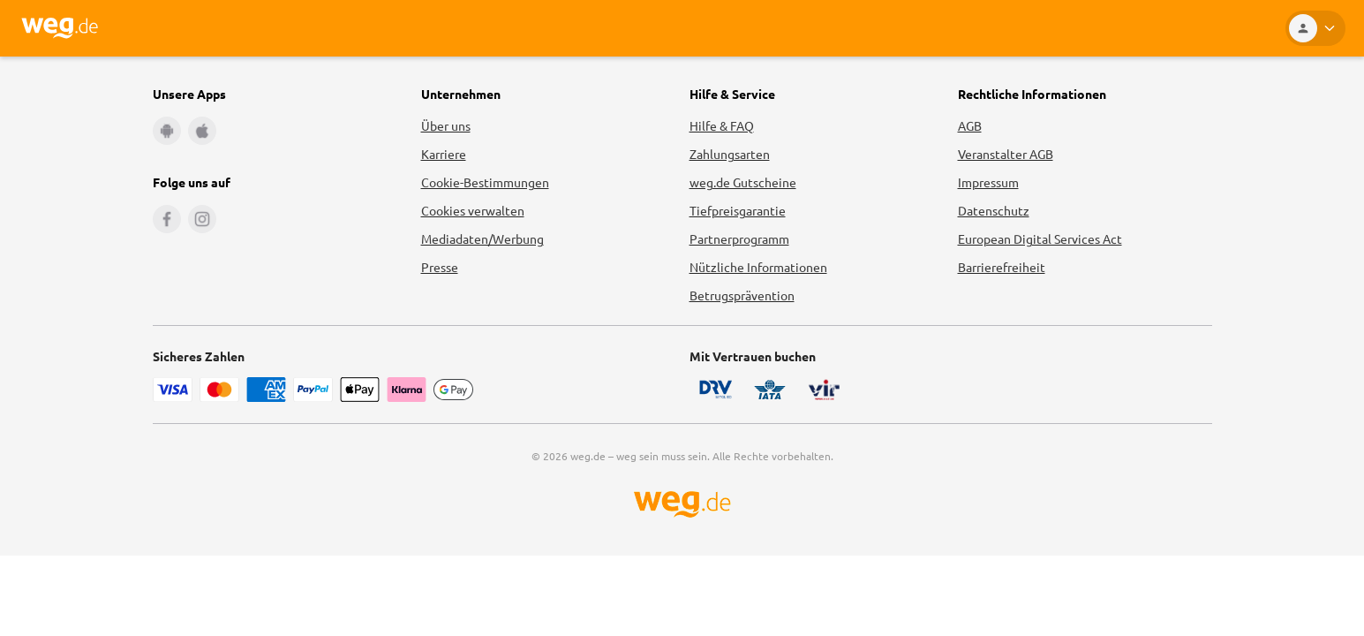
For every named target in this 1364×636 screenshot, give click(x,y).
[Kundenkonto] (1315, 28)
